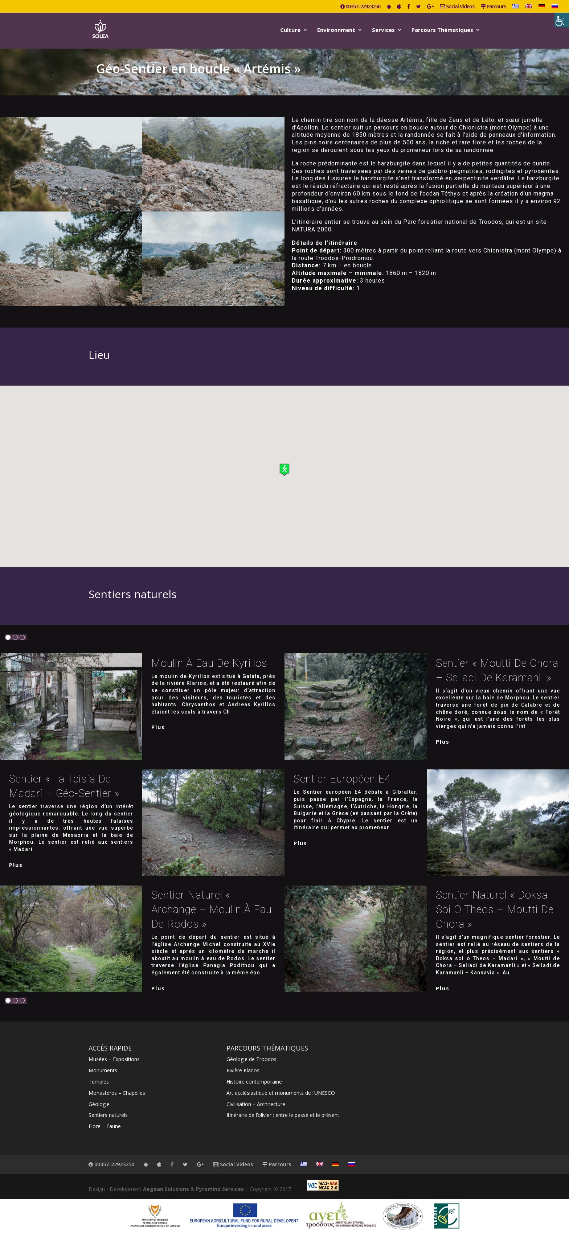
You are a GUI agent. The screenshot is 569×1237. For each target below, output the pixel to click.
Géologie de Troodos (251, 1059)
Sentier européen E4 (342, 779)
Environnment (336, 30)
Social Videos (457, 7)
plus (158, 727)
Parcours (493, 7)
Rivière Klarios (242, 1070)
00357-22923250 (360, 7)
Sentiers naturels (108, 1114)
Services (383, 30)
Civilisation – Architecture (255, 1104)
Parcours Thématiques (442, 30)
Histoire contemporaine (254, 1081)
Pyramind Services (220, 1188)
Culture (290, 30)
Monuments (103, 1070)
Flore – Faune (105, 1126)
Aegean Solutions (166, 1188)
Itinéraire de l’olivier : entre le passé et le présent (282, 1114)
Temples (99, 1081)
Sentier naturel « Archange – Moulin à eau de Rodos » (211, 909)
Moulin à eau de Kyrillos (209, 663)
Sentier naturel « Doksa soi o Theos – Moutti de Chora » (495, 909)
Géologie (99, 1104)
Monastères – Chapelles (117, 1092)
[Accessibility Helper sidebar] (561, 20)
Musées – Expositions (114, 1059)
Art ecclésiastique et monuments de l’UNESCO (280, 1092)
